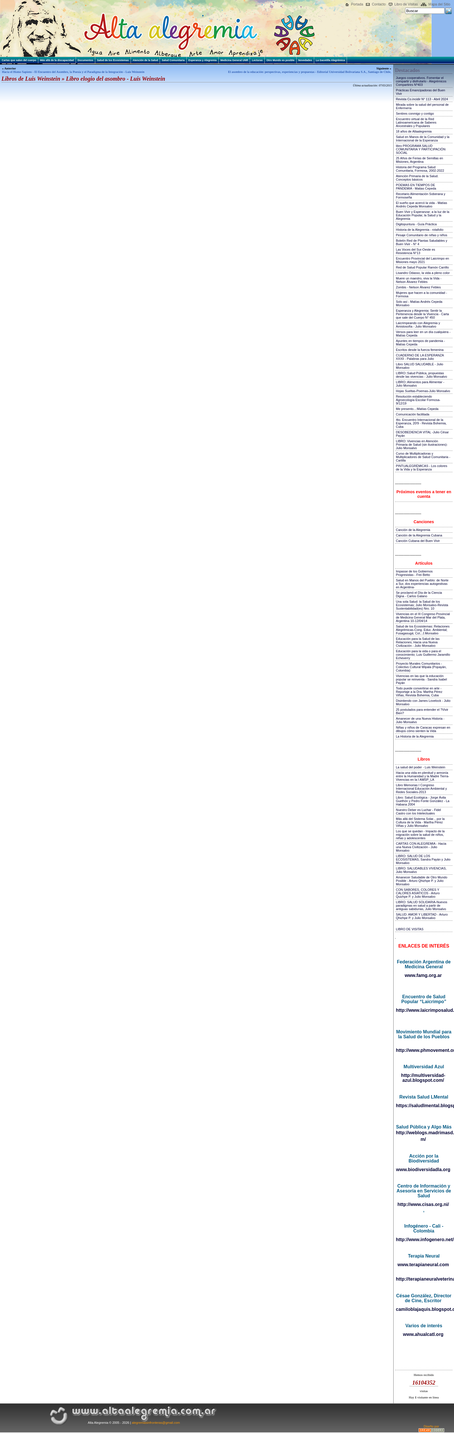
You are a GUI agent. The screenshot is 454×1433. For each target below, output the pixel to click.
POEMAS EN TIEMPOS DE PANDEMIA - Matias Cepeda (416, 186)
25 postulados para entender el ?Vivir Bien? (422, 711)
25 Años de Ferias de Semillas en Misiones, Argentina (419, 159)
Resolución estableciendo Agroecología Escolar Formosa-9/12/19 (418, 400)
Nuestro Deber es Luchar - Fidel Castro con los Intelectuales (418, 811)
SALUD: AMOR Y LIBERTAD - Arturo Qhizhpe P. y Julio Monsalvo (422, 916)
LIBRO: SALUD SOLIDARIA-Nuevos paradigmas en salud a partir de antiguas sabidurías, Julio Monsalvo (421, 905)
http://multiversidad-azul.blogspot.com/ (423, 1078)
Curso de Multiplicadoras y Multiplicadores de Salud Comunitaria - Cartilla (423, 457)
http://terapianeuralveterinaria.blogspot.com (423, 1279)
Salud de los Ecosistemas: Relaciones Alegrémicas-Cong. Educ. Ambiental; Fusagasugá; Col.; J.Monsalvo (422, 630)
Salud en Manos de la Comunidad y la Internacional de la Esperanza (422, 138)
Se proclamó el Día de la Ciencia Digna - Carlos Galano (419, 594)
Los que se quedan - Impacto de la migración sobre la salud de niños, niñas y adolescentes (420, 834)
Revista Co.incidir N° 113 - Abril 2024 (422, 99)
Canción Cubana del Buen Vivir (418, 540)
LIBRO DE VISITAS (410, 929)
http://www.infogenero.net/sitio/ (423, 1239)
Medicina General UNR (234, 60)
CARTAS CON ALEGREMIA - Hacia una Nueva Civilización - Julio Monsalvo (421, 847)
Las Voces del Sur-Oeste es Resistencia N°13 (415, 251)
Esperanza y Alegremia (202, 60)
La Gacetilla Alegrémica (330, 60)
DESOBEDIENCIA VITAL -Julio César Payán (422, 433)
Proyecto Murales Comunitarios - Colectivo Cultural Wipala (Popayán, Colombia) (421, 667)
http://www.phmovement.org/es (423, 1050)
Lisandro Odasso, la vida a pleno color (423, 273)
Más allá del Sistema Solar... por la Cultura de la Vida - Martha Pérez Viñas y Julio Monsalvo (420, 822)
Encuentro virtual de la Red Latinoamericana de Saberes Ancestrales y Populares (416, 122)
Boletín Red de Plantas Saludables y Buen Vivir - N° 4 (421, 242)
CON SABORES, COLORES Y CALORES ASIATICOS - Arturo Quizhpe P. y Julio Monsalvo (418, 893)
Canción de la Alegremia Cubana (419, 535)
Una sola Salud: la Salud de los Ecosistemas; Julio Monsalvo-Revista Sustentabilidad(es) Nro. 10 (422, 605)
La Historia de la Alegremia (415, 736)
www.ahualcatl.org (423, 1334)
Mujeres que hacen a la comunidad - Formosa (421, 294)
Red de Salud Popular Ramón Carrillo (422, 267)
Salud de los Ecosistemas (113, 60)
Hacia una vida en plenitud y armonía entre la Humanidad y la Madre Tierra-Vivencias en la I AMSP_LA (422, 776)
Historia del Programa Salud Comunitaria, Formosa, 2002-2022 (420, 168)
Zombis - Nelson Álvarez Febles (418, 287)
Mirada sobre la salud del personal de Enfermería (422, 106)
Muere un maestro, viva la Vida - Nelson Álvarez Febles (418, 280)
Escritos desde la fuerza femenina (420, 349)
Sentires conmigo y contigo (415, 113)
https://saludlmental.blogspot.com (423, 1105)
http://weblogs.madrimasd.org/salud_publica (423, 1132)
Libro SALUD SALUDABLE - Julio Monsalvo (419, 365)
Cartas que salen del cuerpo (19, 60)
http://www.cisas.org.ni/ (423, 1204)
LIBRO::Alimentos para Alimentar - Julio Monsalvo (420, 383)
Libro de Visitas (406, 4)
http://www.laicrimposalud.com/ (423, 1010)
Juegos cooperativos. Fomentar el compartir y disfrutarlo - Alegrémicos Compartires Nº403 (421, 81)
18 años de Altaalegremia (414, 131)
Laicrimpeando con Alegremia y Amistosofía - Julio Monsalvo (418, 324)
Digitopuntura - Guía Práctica (416, 224)
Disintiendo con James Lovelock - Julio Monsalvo (423, 702)
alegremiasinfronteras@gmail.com (156, 1422)
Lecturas (257, 60)
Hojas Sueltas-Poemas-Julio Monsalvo (423, 391)
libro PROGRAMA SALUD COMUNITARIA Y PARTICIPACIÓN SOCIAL (420, 149)
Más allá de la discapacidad (57, 60)
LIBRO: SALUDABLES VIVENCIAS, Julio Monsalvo (421, 870)
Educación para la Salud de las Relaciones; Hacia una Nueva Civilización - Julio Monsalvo (418, 642)
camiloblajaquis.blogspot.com (423, 1309)
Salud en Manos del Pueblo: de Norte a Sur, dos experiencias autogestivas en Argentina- (422, 584)
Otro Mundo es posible (280, 60)
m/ (423, 1139)
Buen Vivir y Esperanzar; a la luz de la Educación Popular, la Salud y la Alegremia (422, 215)
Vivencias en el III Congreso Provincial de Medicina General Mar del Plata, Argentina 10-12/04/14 (423, 617)
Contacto (379, 4)
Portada (357, 4)
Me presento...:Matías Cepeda (417, 409)
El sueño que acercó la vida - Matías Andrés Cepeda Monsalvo (421, 204)
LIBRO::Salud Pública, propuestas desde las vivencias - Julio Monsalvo (421, 374)
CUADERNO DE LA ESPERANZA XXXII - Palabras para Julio (420, 356)
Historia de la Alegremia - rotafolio (419, 229)
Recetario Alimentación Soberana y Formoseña (420, 195)
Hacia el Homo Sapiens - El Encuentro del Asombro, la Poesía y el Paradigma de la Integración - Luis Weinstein (73, 71)
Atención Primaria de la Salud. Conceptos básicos (417, 177)
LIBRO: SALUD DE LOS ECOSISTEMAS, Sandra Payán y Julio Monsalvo (423, 859)
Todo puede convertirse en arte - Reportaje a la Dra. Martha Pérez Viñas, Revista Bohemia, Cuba (419, 692)
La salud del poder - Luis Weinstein (420, 767)
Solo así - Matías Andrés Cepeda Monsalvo (419, 303)
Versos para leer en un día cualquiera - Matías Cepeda (423, 333)
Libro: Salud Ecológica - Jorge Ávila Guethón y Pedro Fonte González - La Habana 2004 (422, 801)
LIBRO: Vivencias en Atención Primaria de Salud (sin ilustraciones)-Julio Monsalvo (422, 444)
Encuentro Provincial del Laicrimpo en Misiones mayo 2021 (422, 260)
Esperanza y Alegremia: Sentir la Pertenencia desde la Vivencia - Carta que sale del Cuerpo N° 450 (422, 314)
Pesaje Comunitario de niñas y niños (421, 235)
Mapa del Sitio (439, 4)
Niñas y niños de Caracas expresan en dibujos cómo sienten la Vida (423, 729)
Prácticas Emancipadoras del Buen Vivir (420, 91)
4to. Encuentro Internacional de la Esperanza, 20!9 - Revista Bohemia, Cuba (421, 423)
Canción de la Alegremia (413, 530)
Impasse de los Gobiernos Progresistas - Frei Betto (414, 573)
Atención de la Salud (145, 60)
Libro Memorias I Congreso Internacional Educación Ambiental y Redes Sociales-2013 (421, 788)
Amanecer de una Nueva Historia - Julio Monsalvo (420, 720)
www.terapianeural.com (423, 1264)
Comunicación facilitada (412, 414)
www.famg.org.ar (423, 975)
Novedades (305, 60)
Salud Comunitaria (173, 60)
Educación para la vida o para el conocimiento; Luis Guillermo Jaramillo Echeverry (423, 654)
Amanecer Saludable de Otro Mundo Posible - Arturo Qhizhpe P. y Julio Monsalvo (421, 881)
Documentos (86, 60)
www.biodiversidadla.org (423, 1169)
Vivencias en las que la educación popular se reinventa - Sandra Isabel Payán (421, 679)
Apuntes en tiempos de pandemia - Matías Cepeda (420, 342)
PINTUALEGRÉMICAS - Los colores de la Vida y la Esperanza (421, 467)
